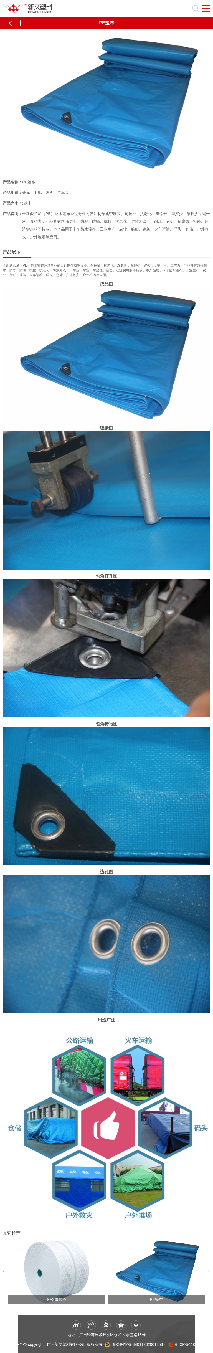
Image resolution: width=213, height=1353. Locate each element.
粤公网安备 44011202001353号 (139, 1344)
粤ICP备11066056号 (192, 1344)
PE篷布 (156, 1299)
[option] (56, 1271)
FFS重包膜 (56, 1299)
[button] (4, 1271)
